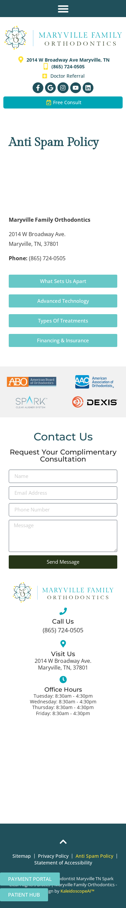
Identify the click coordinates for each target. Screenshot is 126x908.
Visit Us (63, 654)
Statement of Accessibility (63, 862)
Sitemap (21, 856)
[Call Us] (63, 611)
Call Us (63, 621)
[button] (63, 8)
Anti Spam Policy (94, 856)
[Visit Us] (63, 643)
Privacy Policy (53, 856)
